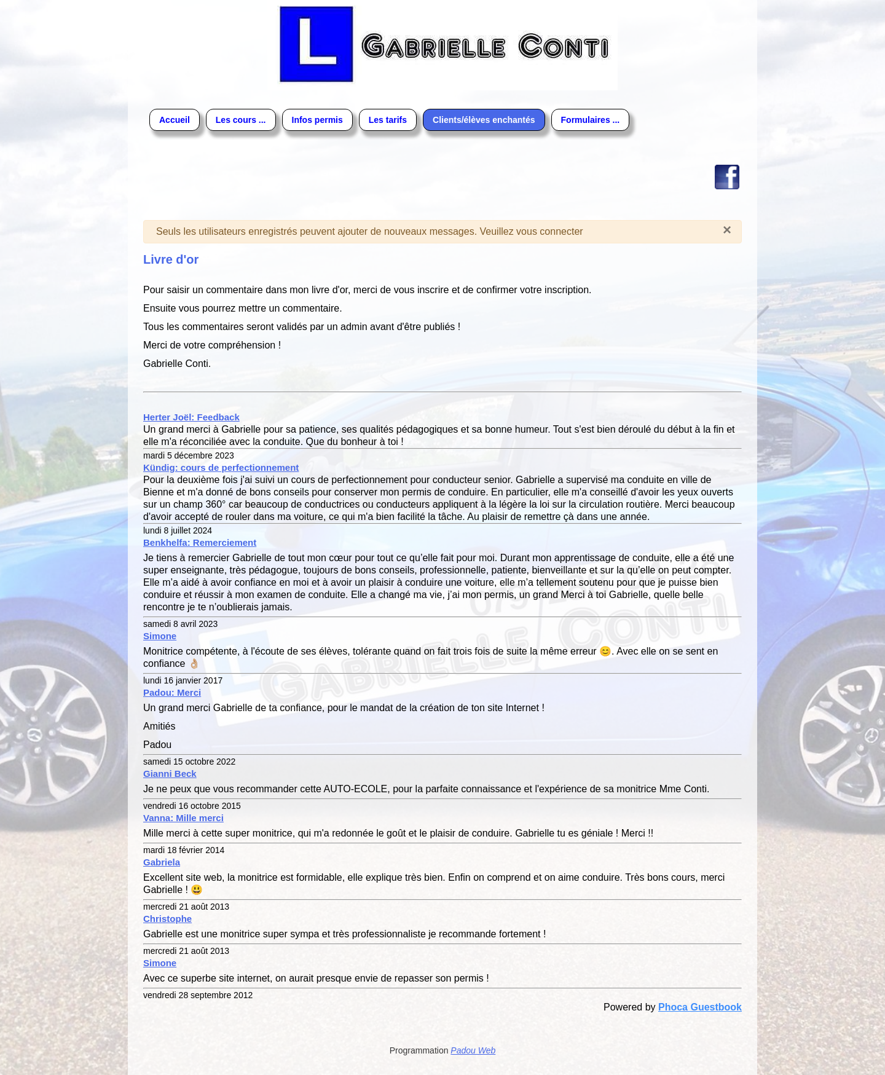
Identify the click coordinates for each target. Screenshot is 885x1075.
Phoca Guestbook (700, 1007)
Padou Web (472, 1050)
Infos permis (317, 120)
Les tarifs (388, 120)
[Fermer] (727, 230)
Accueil (174, 120)
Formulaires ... (590, 120)
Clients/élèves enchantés (484, 120)
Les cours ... (241, 120)
